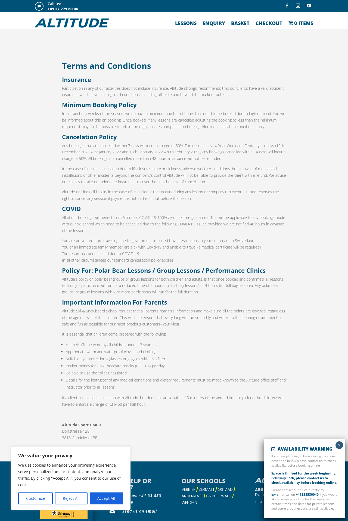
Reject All (71, 498)
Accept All (106, 498)
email (276, 494)
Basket (240, 23)
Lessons (186, 23)
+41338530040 (307, 494)
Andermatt (192, 479)
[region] (70, 478)
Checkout (269, 23)
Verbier (188, 472)
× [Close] (339, 445)
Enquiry (214, 23)
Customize (35, 498)
